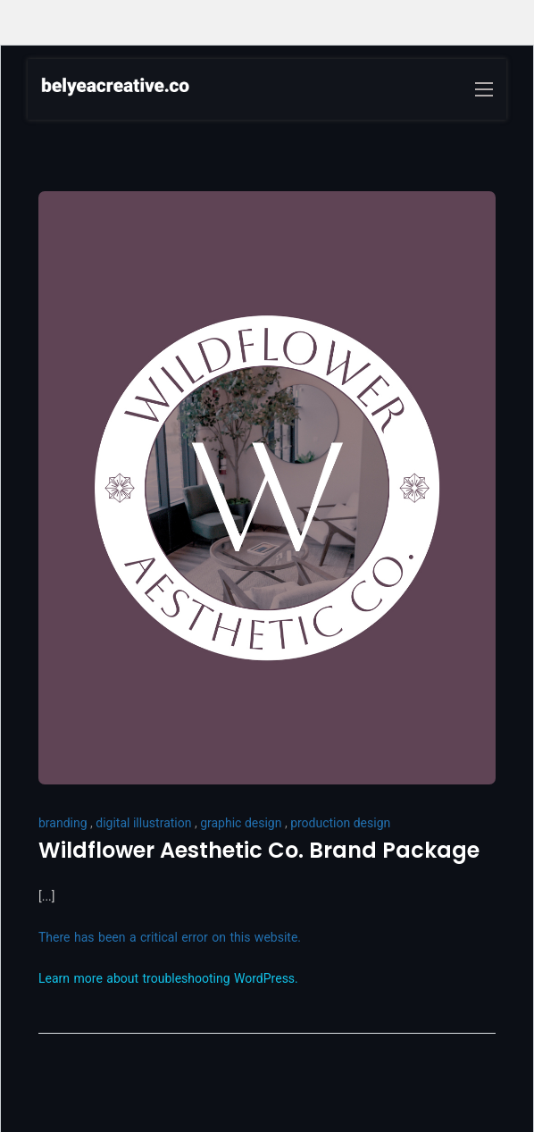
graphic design (240, 823)
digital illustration (143, 823)
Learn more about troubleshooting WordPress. (168, 978)
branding (63, 823)
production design (340, 823)
